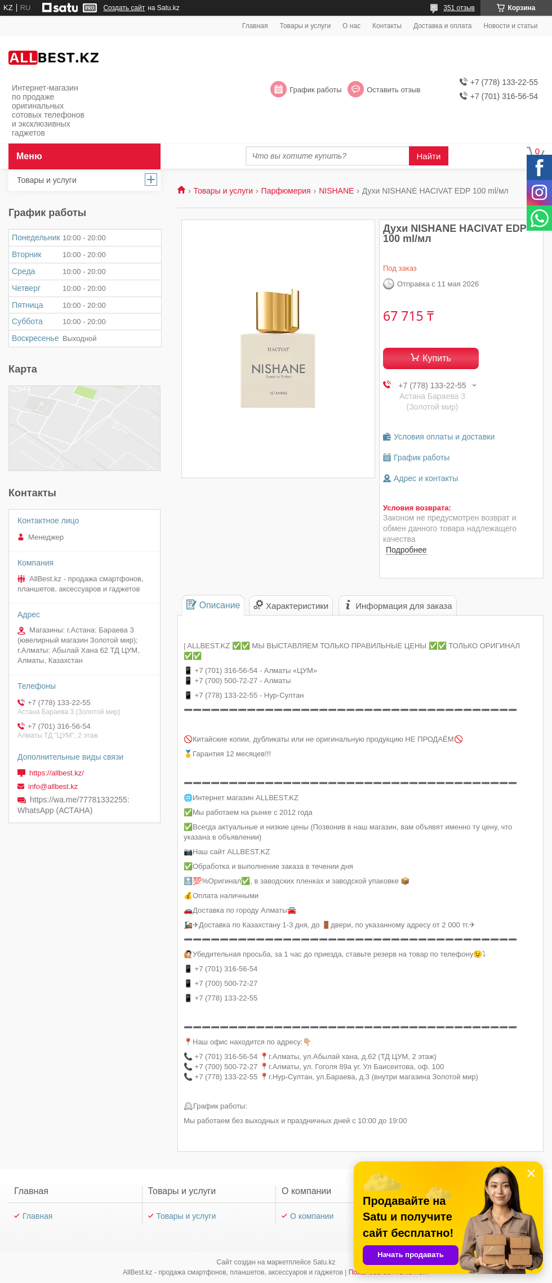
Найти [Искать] (429, 156)
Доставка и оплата (442, 26)
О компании (311, 1216)
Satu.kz (324, 1262)
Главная (255, 26)
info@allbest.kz (53, 786)
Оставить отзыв (393, 90)
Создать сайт (124, 8)
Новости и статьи (510, 26)
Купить (436, 358)
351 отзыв (459, 8)
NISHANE (336, 190)
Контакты (387, 26)
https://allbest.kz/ (56, 773)
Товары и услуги (305, 26)
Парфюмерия (286, 190)
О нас (351, 26)
